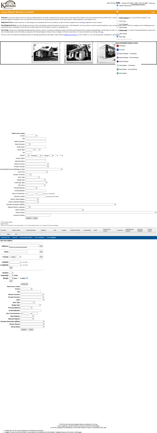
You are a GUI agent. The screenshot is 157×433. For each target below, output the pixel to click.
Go (41, 246)
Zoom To (15, 237)
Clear (35, 218)
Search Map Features (26, 237)
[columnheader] (6, 230)
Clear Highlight (51, 237)
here (83, 22)
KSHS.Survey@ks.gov (70, 35)
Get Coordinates (39, 237)
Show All (24, 284)
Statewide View (5, 237)
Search (28, 218)
